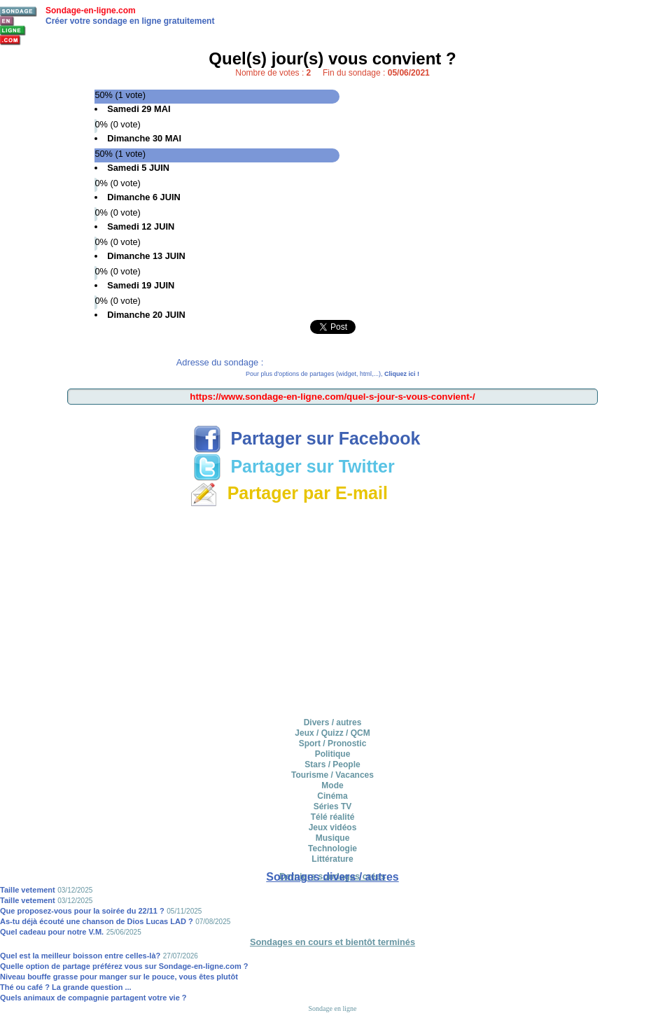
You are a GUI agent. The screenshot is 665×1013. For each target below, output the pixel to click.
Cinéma (332, 796)
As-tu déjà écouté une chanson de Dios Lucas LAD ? (96, 921)
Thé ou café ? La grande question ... (66, 987)
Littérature (332, 859)
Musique (333, 838)
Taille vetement (27, 890)
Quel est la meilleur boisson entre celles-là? (80, 955)
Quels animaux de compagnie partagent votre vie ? (93, 997)
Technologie (332, 848)
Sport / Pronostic (333, 743)
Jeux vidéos (333, 827)
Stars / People (332, 764)
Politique (333, 754)
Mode (332, 785)
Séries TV (333, 806)
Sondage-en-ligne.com (91, 10)
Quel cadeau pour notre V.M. (52, 932)
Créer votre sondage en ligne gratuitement (130, 21)
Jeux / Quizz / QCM (332, 733)
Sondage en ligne (333, 1008)
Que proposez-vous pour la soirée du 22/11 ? (82, 911)
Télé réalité (333, 817)
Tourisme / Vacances (332, 775)
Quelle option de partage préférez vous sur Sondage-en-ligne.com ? (124, 966)
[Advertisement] (332, 418)
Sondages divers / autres (332, 877)
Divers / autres (333, 722)
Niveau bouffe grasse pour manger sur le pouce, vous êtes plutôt (119, 976)
